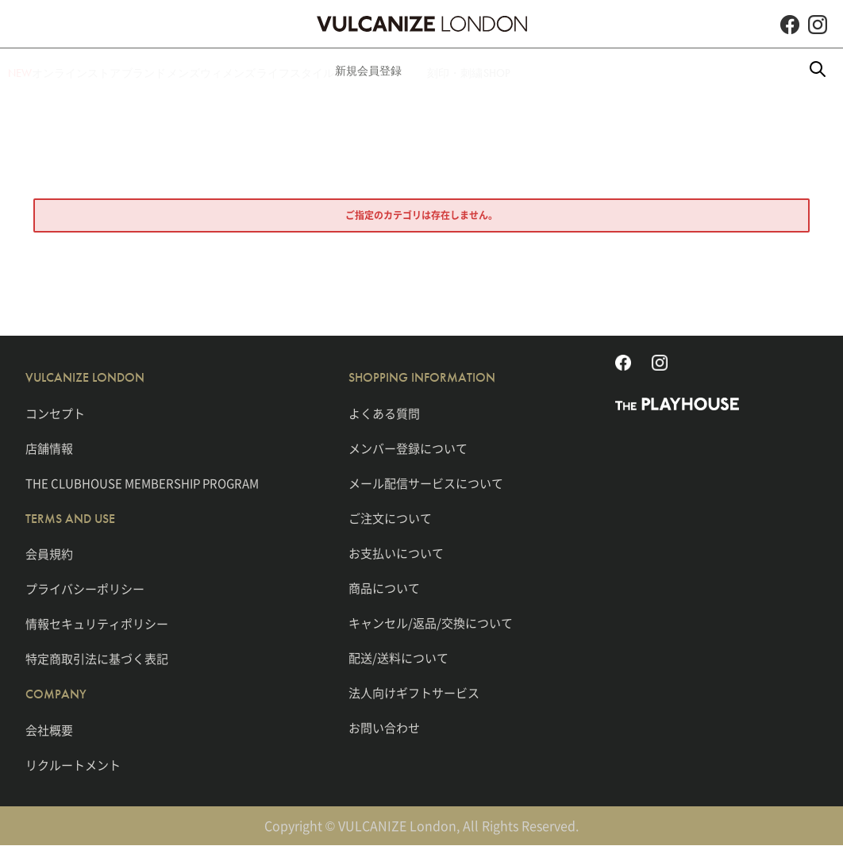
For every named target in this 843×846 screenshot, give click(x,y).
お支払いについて (396, 553)
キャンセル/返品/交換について (430, 623)
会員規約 (49, 554)
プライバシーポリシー (84, 589)
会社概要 (49, 730)
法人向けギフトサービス (413, 693)
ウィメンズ (302, 70)
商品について (384, 588)
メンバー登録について (408, 448)
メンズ (232, 70)
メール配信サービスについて (425, 483)
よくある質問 (384, 413)
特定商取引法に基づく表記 (96, 658)
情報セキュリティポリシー (96, 624)
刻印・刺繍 (578, 70)
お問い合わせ (384, 727)
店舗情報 (49, 448)
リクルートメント (73, 765)
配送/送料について (398, 658)
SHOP (645, 70)
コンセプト (55, 413)
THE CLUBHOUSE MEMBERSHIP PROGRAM (142, 483)
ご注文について (390, 518)
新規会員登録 (492, 70)
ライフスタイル (394, 70)
